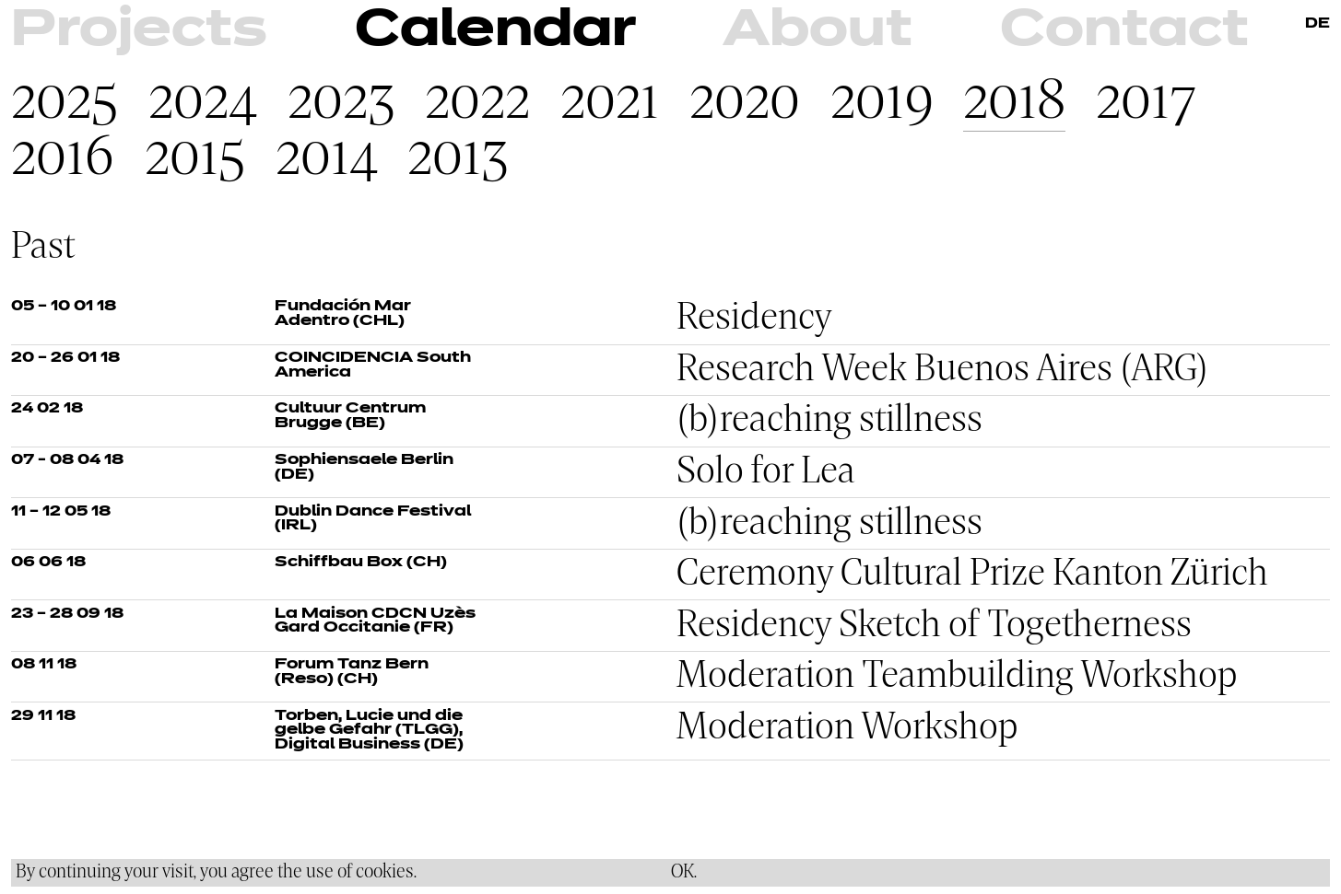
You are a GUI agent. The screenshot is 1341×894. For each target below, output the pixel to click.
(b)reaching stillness (829, 420)
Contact (1124, 31)
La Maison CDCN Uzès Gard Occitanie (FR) (375, 621)
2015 (195, 159)
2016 (62, 159)
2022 (477, 103)
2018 (1014, 103)
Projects (139, 31)
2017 (1146, 103)
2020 (744, 103)
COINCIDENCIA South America (373, 365)
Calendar (495, 31)
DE (1317, 23)
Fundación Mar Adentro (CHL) (343, 314)
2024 (202, 103)
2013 (458, 159)
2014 (327, 159)
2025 (64, 103)
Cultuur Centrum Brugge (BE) (350, 416)
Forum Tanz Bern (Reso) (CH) (352, 672)
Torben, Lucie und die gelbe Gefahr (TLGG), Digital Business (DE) (369, 730)
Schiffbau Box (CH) (361, 562)
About (817, 31)
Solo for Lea (765, 472)
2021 (609, 103)
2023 (341, 103)
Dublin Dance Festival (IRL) (373, 519)
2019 (882, 103)
